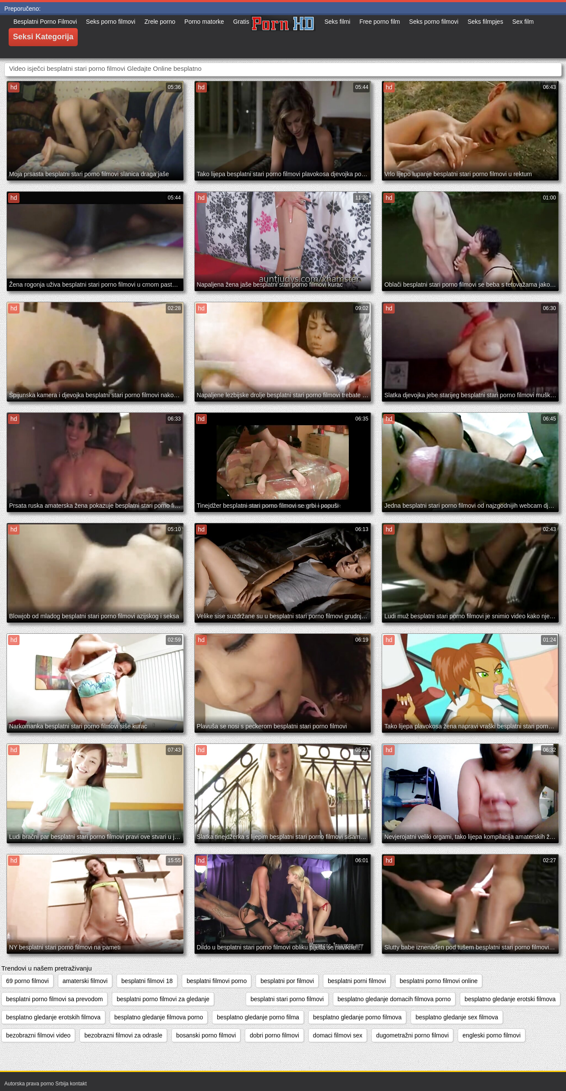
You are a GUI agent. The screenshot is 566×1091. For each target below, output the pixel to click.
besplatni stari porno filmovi (287, 999)
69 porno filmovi (27, 980)
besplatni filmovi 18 (147, 980)
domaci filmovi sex (337, 1035)
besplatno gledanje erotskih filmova (53, 1017)
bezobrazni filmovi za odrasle (123, 1035)
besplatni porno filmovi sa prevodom (54, 999)
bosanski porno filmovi (206, 1035)
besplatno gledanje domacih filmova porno (394, 999)
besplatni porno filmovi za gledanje (163, 999)
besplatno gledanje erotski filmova (510, 999)
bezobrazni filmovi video (38, 1035)
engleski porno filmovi (491, 1035)
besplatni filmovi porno (217, 980)
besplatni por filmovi (287, 980)
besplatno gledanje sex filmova (456, 1017)
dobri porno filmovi (274, 1035)
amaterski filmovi (85, 980)
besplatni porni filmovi (357, 980)
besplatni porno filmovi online (439, 980)
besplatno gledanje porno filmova (357, 1017)
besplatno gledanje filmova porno (158, 1017)
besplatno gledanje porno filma (258, 1017)
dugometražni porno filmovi (412, 1035)
